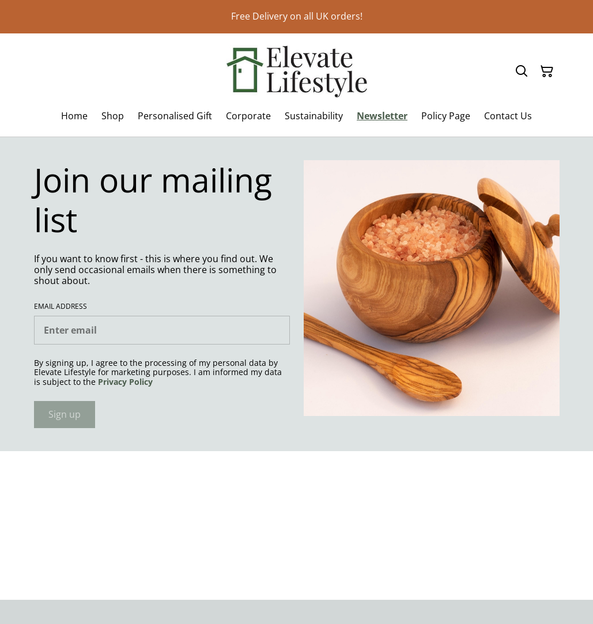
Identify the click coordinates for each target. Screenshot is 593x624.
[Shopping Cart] (547, 71)
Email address (60, 306)
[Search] (521, 71)
